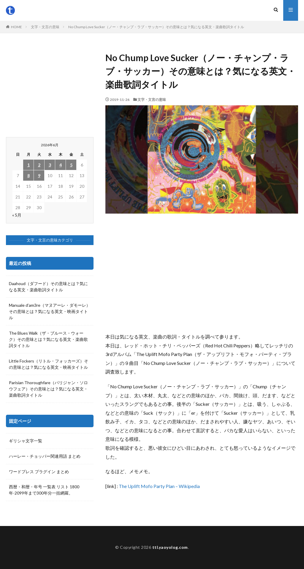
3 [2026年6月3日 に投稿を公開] (50, 164)
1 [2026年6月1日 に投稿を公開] (28, 164)
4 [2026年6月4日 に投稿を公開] (60, 164)
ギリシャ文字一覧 (25, 441)
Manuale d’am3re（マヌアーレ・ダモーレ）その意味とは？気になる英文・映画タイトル (49, 311)
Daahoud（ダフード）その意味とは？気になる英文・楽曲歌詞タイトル (48, 286)
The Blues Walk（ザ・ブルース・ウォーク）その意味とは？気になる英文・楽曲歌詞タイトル (48, 339)
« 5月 (16, 214)
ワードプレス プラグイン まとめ (39, 471)
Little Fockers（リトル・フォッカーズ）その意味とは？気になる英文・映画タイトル (48, 364)
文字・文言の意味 (45, 27)
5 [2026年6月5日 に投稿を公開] (71, 164)
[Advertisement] (201, 272)
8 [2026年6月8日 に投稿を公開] (28, 175)
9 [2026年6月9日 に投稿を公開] (39, 175)
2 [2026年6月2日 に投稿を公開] (39, 164)
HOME (16, 27)
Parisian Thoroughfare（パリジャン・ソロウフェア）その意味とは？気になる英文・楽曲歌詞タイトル (48, 389)
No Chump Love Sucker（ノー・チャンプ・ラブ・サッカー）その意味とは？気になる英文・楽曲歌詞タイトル (156, 27)
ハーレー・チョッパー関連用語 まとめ (44, 456)
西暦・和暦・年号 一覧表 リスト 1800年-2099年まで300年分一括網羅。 (44, 490)
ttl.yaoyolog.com (170, 547)
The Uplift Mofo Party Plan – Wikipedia (159, 486)
